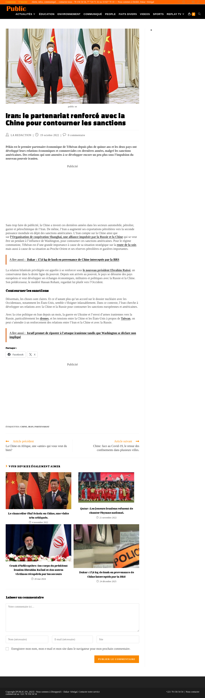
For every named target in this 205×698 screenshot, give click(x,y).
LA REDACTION (21, 135)
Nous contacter (192, 691)
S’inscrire (23, 2)
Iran (30, 426)
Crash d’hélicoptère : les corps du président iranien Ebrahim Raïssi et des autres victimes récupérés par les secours (38, 570)
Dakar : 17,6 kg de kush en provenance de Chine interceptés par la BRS (106, 574)
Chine (23, 426)
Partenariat (42, 426)
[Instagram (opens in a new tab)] (188, 2)
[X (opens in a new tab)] (178, 2)
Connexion (11, 2)
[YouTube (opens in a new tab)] (193, 2)
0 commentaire (76, 135)
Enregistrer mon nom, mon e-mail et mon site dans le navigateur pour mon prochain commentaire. (70, 648)
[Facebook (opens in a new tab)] (183, 2)
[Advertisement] (72, 194)
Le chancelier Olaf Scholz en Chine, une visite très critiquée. (38, 515)
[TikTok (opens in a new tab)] (197, 2)
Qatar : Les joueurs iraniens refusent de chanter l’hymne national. (106, 510)
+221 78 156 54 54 (174, 691)
